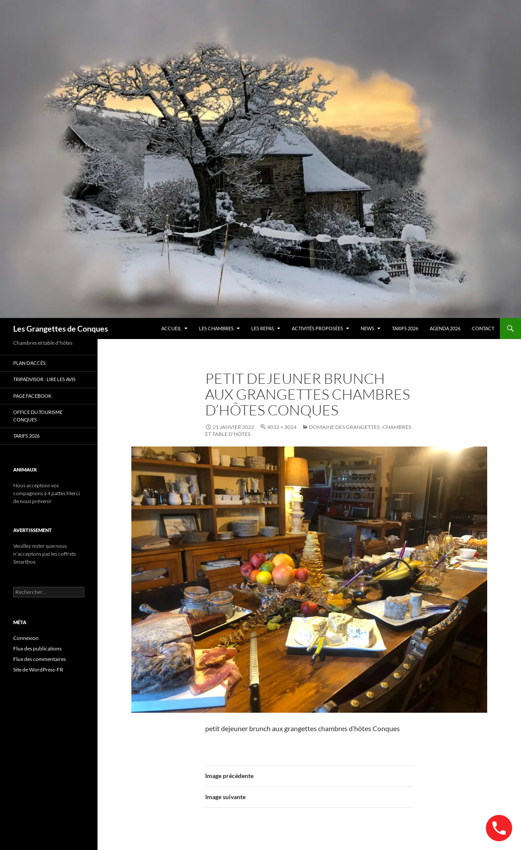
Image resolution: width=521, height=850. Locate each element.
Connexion (26, 638)
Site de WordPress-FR (38, 669)
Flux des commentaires (39, 659)
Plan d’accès (29, 363)
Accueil (171, 328)
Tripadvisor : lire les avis (44, 379)
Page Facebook (32, 396)
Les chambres (216, 328)
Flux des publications (37, 648)
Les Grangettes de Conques (60, 328)
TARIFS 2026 (405, 328)
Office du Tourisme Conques (37, 415)
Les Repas (262, 328)
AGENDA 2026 (445, 328)
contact (483, 328)
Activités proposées (317, 328)
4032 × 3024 (282, 427)
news (367, 328)
